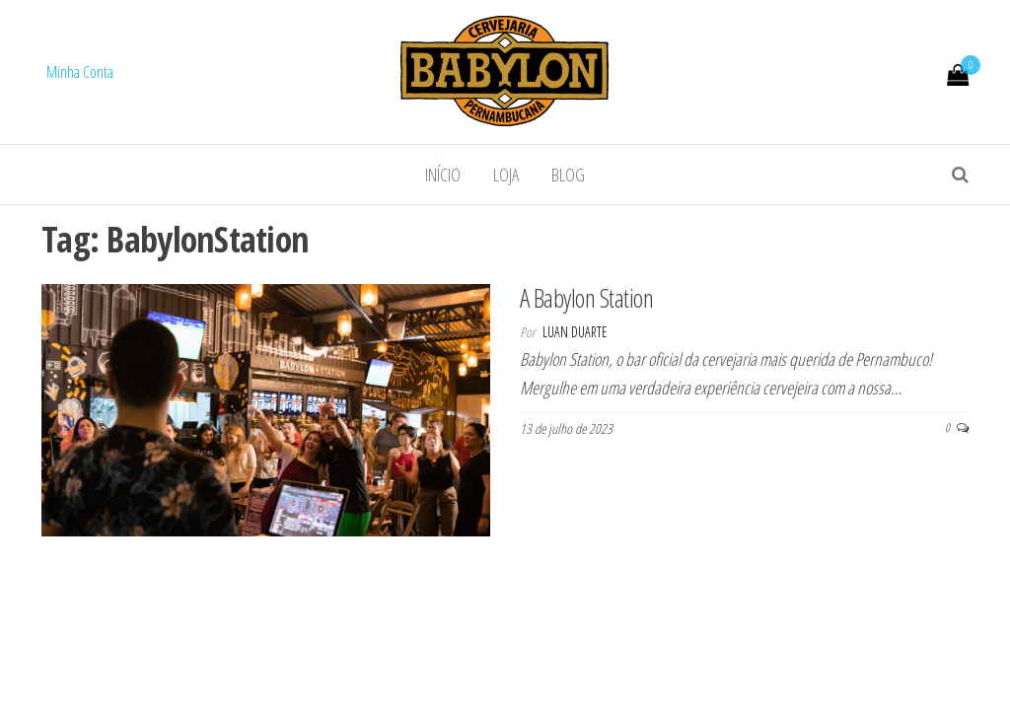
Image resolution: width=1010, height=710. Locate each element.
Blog (568, 174)
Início (443, 174)
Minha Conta (79, 72)
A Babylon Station (586, 298)
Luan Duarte (575, 331)
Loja (506, 174)
